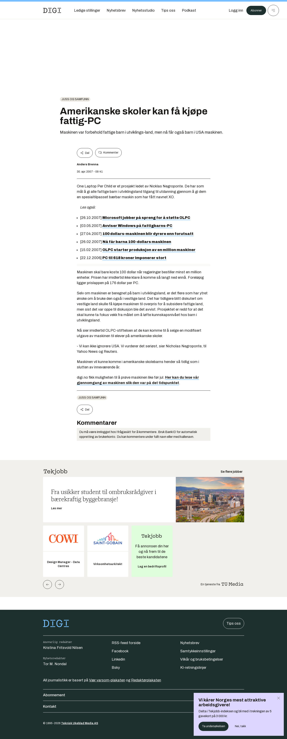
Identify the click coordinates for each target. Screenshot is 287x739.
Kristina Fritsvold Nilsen (63, 648)
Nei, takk (240, 726)
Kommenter (108, 152)
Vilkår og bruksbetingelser (201, 659)
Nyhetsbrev (189, 643)
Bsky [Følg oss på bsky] (116, 668)
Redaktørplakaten (146, 680)
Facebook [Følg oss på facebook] (120, 651)
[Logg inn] (233, 10)
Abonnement (143, 695)
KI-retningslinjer (193, 668)
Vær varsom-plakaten (107, 680)
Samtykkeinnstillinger (198, 651)
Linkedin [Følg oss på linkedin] (118, 659)
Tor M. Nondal (55, 664)
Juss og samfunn (75, 99)
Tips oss (233, 623)
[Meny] (273, 10)
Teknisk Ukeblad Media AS (79, 723)
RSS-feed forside (126, 643)
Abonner (255, 10)
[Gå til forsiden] (52, 10)
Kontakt (143, 706)
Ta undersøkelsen (213, 726)
